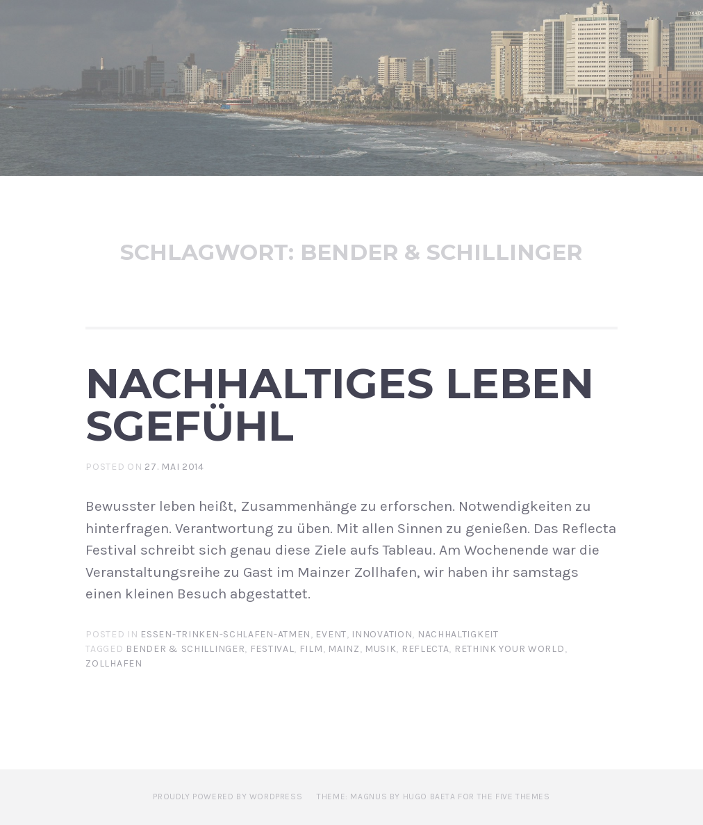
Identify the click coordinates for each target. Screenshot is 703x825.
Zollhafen (113, 663)
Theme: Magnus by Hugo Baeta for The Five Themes (433, 796)
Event (331, 634)
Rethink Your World (509, 649)
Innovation (382, 634)
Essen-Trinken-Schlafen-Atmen (225, 634)
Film (311, 649)
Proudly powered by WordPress (227, 796)
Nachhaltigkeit (458, 634)
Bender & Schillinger (185, 649)
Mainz (344, 649)
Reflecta (425, 649)
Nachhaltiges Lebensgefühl (339, 404)
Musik (381, 649)
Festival (272, 649)
